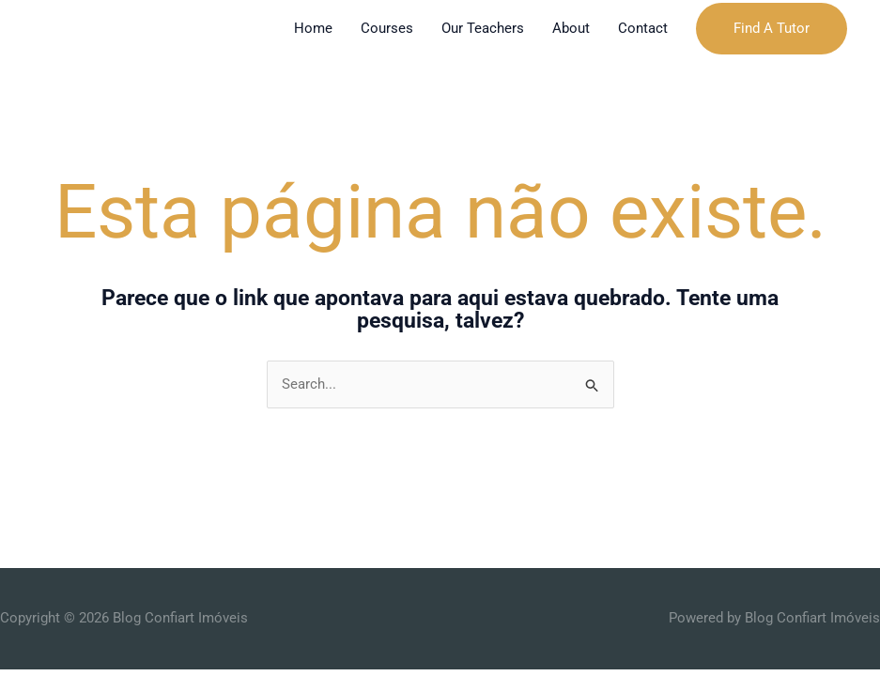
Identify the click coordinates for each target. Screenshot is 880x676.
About (571, 28)
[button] (771, 28)
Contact (643, 28)
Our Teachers (482, 28)
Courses (387, 28)
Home (313, 28)
